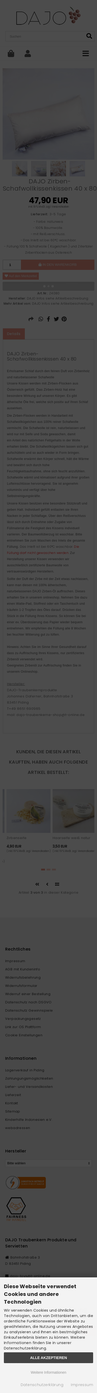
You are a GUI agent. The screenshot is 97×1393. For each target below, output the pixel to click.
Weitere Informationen (48, 1372)
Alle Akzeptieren (48, 1358)
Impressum (82, 1384)
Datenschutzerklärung (42, 1384)
